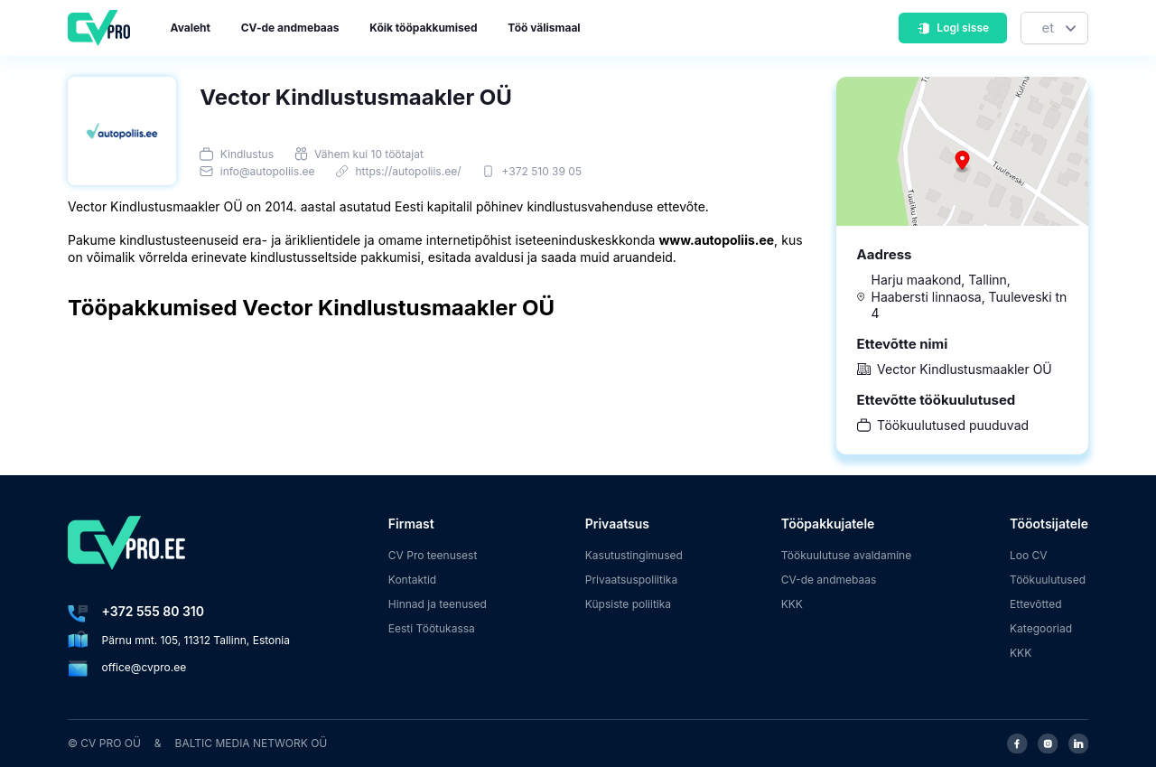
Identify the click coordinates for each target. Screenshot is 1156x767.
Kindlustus (247, 154)
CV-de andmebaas (290, 27)
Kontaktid (412, 579)
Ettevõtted (1036, 604)
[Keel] (1054, 28)
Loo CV (1029, 555)
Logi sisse (953, 27)
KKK (792, 604)
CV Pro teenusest (433, 555)
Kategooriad (1041, 628)
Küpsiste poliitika (628, 604)
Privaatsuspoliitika (631, 579)
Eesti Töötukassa (431, 628)
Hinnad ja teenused (437, 604)
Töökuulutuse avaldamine (846, 555)
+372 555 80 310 (153, 611)
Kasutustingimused (634, 555)
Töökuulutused (1048, 579)
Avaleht (190, 27)
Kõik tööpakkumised (423, 27)
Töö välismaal (544, 27)
